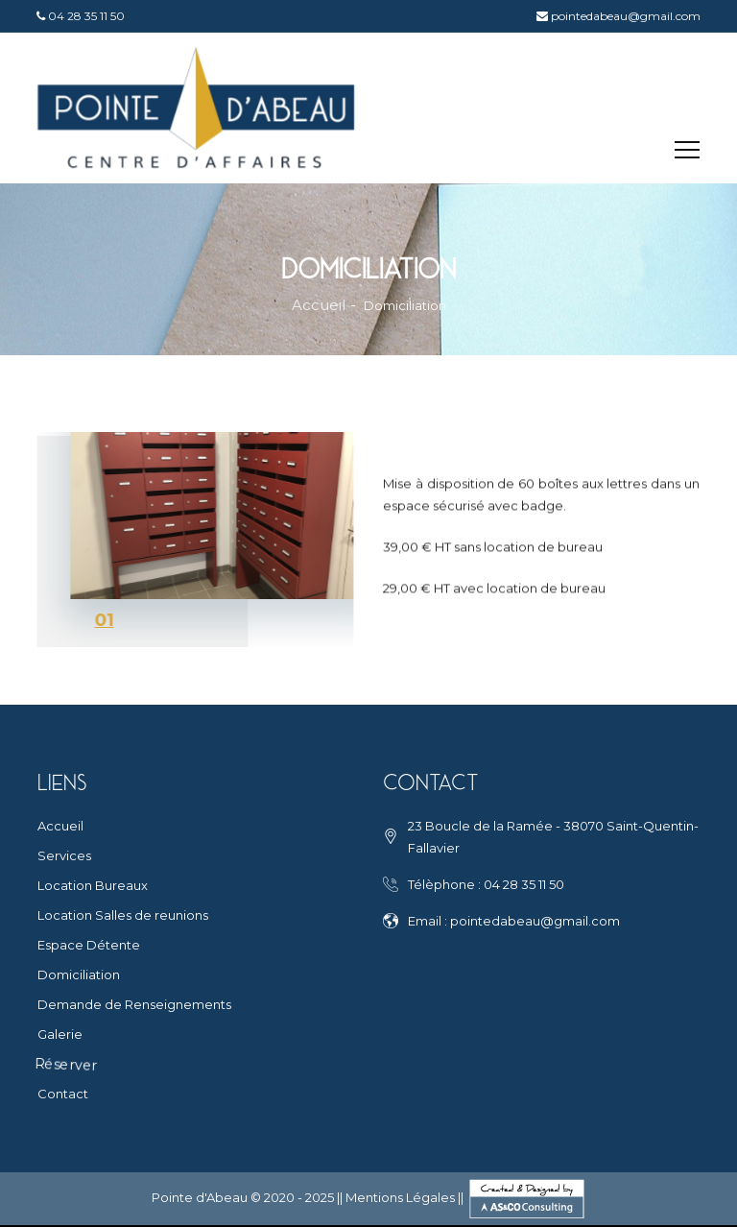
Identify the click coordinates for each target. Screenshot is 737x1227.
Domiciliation (78, 974)
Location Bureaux (92, 885)
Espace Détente (88, 944)
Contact (62, 1093)
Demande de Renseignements (134, 1004)
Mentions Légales (400, 1197)
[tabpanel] (193, 539)
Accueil (318, 305)
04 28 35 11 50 (84, 16)
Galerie (60, 1034)
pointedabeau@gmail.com (627, 16)
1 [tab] (108, 620)
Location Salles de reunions (122, 915)
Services (64, 855)
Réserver (66, 1063)
